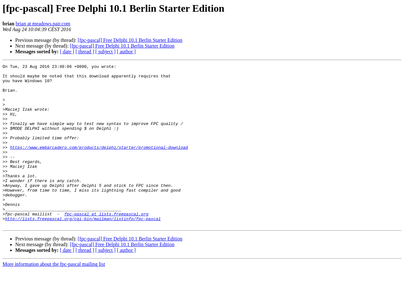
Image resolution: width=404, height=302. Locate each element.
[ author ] (126, 51)
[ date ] (67, 51)
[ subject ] (105, 51)
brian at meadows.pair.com (43, 23)
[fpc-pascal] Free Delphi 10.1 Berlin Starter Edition (130, 40)
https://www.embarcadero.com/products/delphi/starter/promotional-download (99, 164)
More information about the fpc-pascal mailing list (54, 296)
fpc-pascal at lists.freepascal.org (106, 244)
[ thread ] (84, 51)
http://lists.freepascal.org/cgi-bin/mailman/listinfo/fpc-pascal (83, 250)
